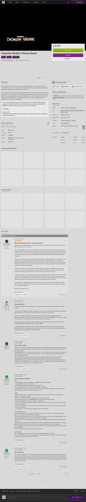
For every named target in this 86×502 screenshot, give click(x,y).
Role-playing (73, 107)
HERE (3, 105)
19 (39, 473)
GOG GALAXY (80, 2)
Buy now (68, 55)
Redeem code (5, 491)
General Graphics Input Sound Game (25, 109)
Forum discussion (65, 123)
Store (10, 2)
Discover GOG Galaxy (77, 497)
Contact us (12, 491)
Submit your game (31, 491)
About (17, 2)
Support (36, 2)
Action (62, 107)
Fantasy (67, 107)
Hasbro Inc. (74, 120)
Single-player (72, 133)
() (18, 294)
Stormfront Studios (65, 120)
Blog (38, 491)
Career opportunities (21, 491)
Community (26, 2)
